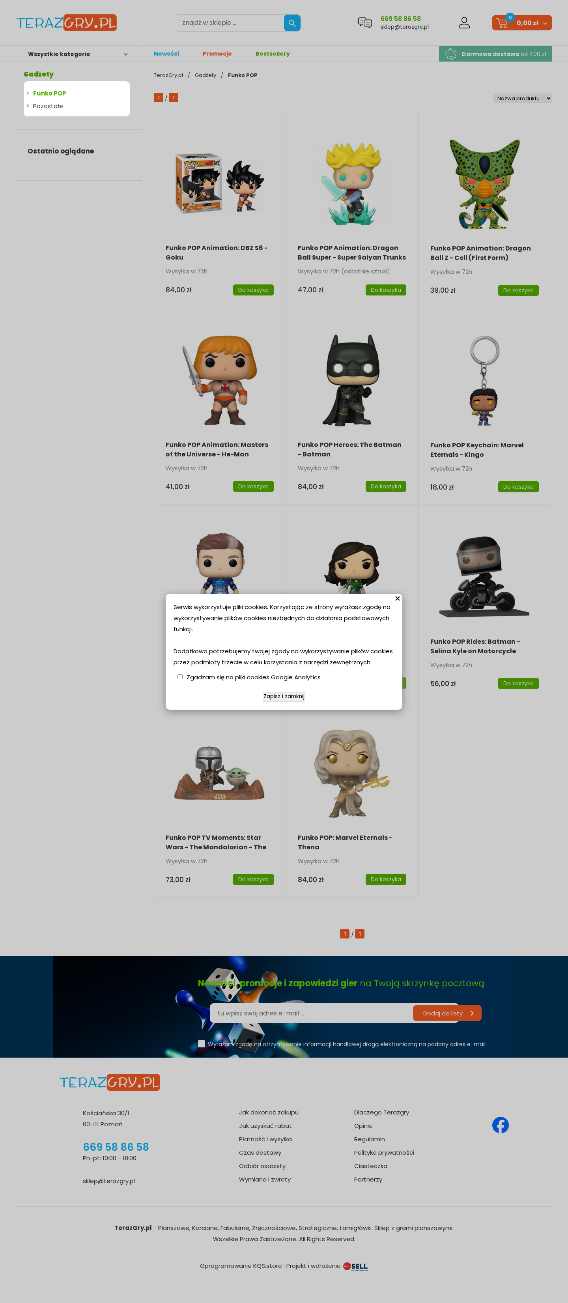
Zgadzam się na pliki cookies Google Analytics (254, 677)
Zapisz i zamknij (284, 696)
